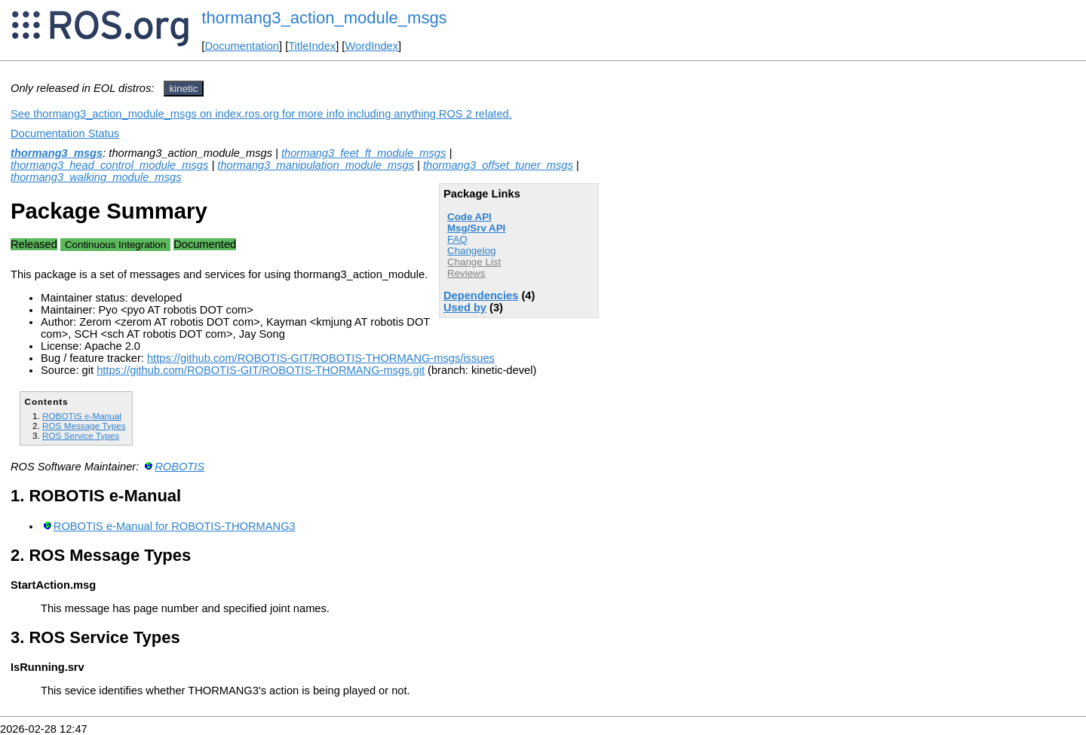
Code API (469, 216)
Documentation (241, 46)
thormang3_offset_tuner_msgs (498, 165)
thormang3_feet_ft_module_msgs (363, 153)
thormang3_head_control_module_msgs (109, 165)
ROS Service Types (80, 435)
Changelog (471, 250)
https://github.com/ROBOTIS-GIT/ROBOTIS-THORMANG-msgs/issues (321, 358)
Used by (464, 308)
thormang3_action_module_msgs (323, 17)
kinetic (184, 88)
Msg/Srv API (476, 228)
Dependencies (480, 295)
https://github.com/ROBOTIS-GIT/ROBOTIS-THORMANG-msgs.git (261, 370)
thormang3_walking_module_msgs (96, 177)
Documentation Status (65, 133)
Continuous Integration (115, 244)
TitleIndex (312, 46)
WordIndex (371, 46)
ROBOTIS (179, 467)
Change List (474, 262)
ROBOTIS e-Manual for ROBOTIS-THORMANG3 (175, 526)
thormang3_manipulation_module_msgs (315, 165)
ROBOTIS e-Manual (81, 416)
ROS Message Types (84, 425)
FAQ (457, 239)
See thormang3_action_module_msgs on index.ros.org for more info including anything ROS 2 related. (261, 114)
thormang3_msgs (57, 153)
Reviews (466, 273)
